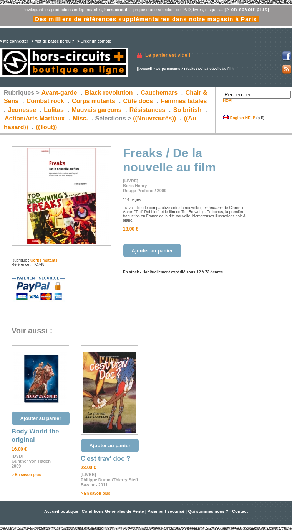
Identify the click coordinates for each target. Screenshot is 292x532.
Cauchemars (159, 92)
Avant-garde (59, 92)
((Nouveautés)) (154, 118)
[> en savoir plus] (246, 9)
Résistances (147, 110)
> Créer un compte (94, 41)
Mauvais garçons (96, 110)
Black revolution (109, 92)
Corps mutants (168, 69)
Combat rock (45, 101)
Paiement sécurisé (166, 511)
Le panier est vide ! (168, 55)
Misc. (80, 118)
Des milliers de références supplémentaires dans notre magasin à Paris (146, 19)
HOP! (227, 101)
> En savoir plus (26, 475)
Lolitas (54, 110)
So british (187, 110)
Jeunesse (22, 110)
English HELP (239, 118)
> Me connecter (14, 41)
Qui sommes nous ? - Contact (218, 511)
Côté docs (138, 101)
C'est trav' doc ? (105, 458)
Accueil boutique (62, 511)
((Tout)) (46, 127)
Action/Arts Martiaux (35, 118)
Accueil (145, 69)
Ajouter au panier (152, 251)
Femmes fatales (184, 101)
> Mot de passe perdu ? (52, 41)
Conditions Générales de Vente (113, 511)
